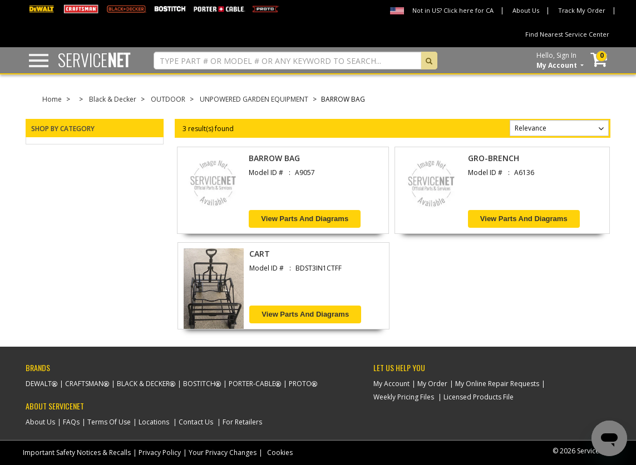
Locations (154, 422)
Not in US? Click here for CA (453, 10)
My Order (432, 383)
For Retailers (242, 422)
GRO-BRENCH (493, 158)
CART (259, 253)
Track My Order (581, 10)
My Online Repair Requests (497, 383)
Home (52, 99)
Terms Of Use (109, 422)
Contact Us (196, 422)
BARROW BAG (274, 158)
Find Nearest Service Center (567, 34)
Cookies (280, 452)
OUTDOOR (168, 99)
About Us (525, 10)
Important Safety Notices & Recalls (77, 452)
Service (94, 59)
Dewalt (39, 383)
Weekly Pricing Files (403, 397)
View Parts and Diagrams (304, 218)
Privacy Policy (160, 452)
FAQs (71, 422)
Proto (300, 383)
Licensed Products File (478, 397)
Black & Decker (112, 99)
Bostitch (199, 383)
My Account (391, 383)
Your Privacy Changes (223, 452)
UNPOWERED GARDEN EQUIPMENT (254, 99)
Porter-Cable (252, 383)
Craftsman (84, 383)
